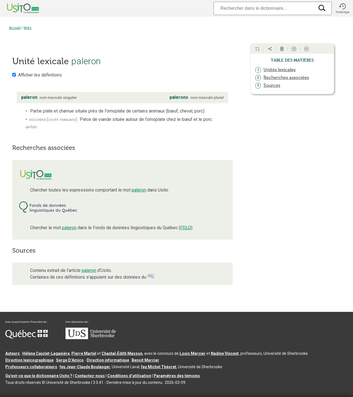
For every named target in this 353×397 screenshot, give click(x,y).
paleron (139, 190)
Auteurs (12, 353)
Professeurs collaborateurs (31, 367)
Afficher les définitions (40, 75)
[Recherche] (264, 8)
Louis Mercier (192, 353)
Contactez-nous (90, 376)
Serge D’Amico (70, 360)
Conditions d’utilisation (129, 376)
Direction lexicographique (29, 360)
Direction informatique (108, 360)
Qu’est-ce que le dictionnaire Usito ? (38, 376)
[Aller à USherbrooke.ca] (91, 338)
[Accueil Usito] (16, 8)
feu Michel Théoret (158, 367)
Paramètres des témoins (177, 376)
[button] (342, 8)
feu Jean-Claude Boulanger (85, 367)
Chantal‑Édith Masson (121, 353)
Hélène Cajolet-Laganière (46, 353)
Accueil (15, 28)
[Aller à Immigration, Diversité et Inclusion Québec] (26, 337)
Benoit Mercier (145, 360)
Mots (28, 28)
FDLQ (185, 227)
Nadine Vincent (225, 353)
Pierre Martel (83, 353)
